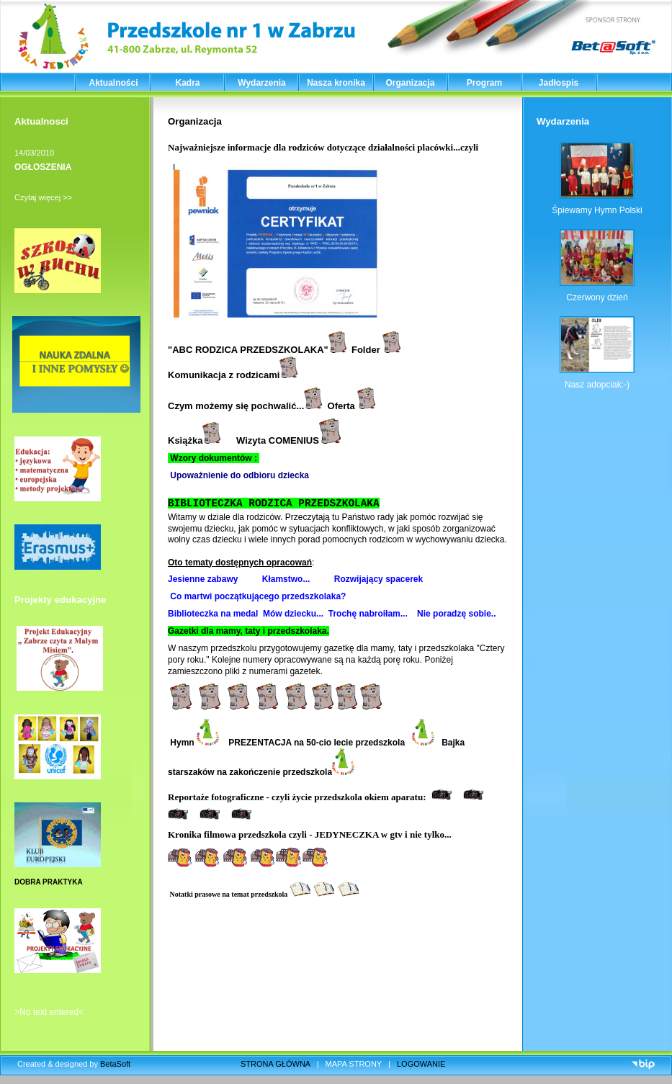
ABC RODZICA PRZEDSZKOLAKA (247, 349)
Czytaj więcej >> (43, 197)
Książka (194, 440)
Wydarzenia (261, 83)
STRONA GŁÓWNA (275, 1064)
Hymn (193, 743)
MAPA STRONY (354, 1064)
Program (484, 83)
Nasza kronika (336, 83)
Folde (364, 349)
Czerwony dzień (596, 297)
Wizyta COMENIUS (288, 440)
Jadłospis (558, 83)
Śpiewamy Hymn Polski (597, 210)
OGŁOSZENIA (42, 167)
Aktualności (113, 83)
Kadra (187, 83)
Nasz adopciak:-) (597, 385)
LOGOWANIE (421, 1064)
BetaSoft (115, 1064)
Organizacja (409, 83)
